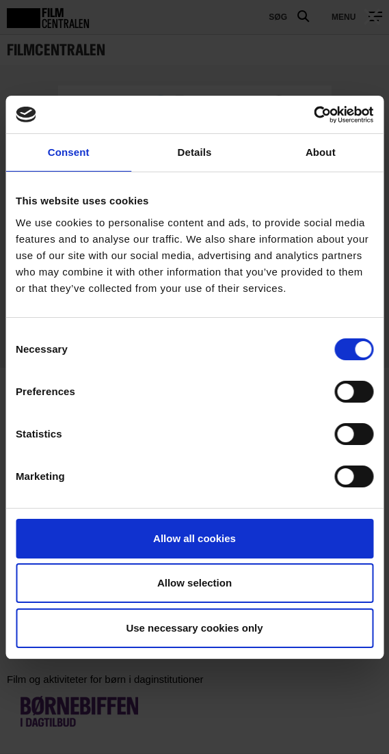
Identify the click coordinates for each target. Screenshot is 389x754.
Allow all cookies (194, 538)
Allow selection (194, 583)
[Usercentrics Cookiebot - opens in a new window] (313, 115)
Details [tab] (195, 152)
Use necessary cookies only (194, 628)
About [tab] (321, 152)
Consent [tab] (69, 152)
